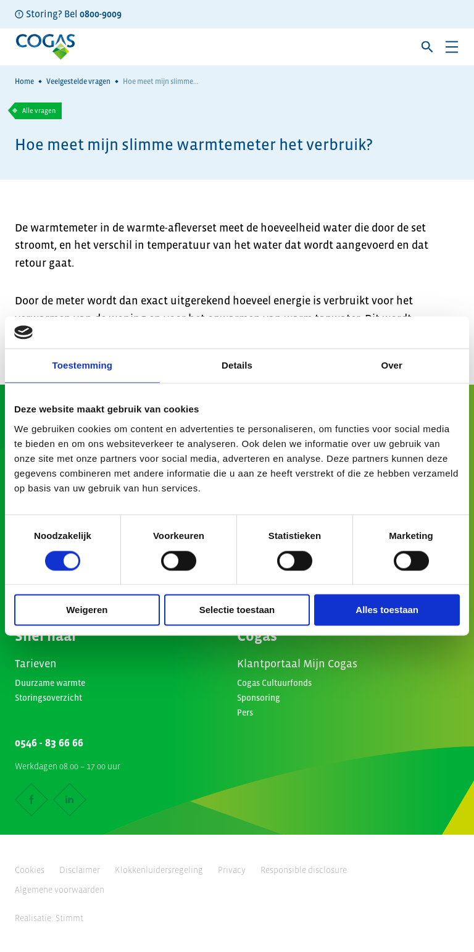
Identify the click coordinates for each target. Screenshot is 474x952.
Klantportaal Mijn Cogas (297, 664)
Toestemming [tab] (82, 366)
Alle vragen (39, 110)
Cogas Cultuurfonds (274, 683)
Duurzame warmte (50, 683)
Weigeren (86, 610)
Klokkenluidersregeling (159, 870)
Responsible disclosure (303, 870)
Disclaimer (79, 870)
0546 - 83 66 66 (49, 742)
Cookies (29, 870)
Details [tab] (237, 366)
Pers (245, 712)
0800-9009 (101, 13)
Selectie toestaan (237, 610)
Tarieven (36, 664)
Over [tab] (391, 366)
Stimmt (69, 918)
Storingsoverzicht (48, 698)
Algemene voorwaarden (59, 890)
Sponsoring (258, 698)
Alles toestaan (387, 610)
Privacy (232, 870)
